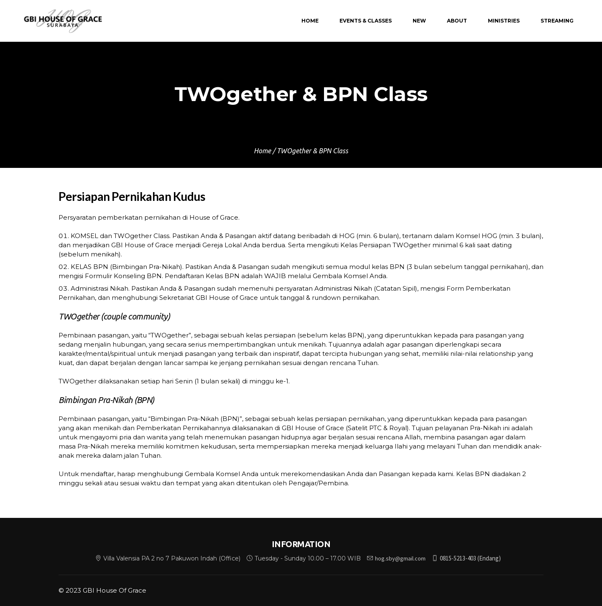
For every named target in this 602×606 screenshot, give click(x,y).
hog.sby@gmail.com (400, 558)
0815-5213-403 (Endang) (470, 558)
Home (262, 151)
